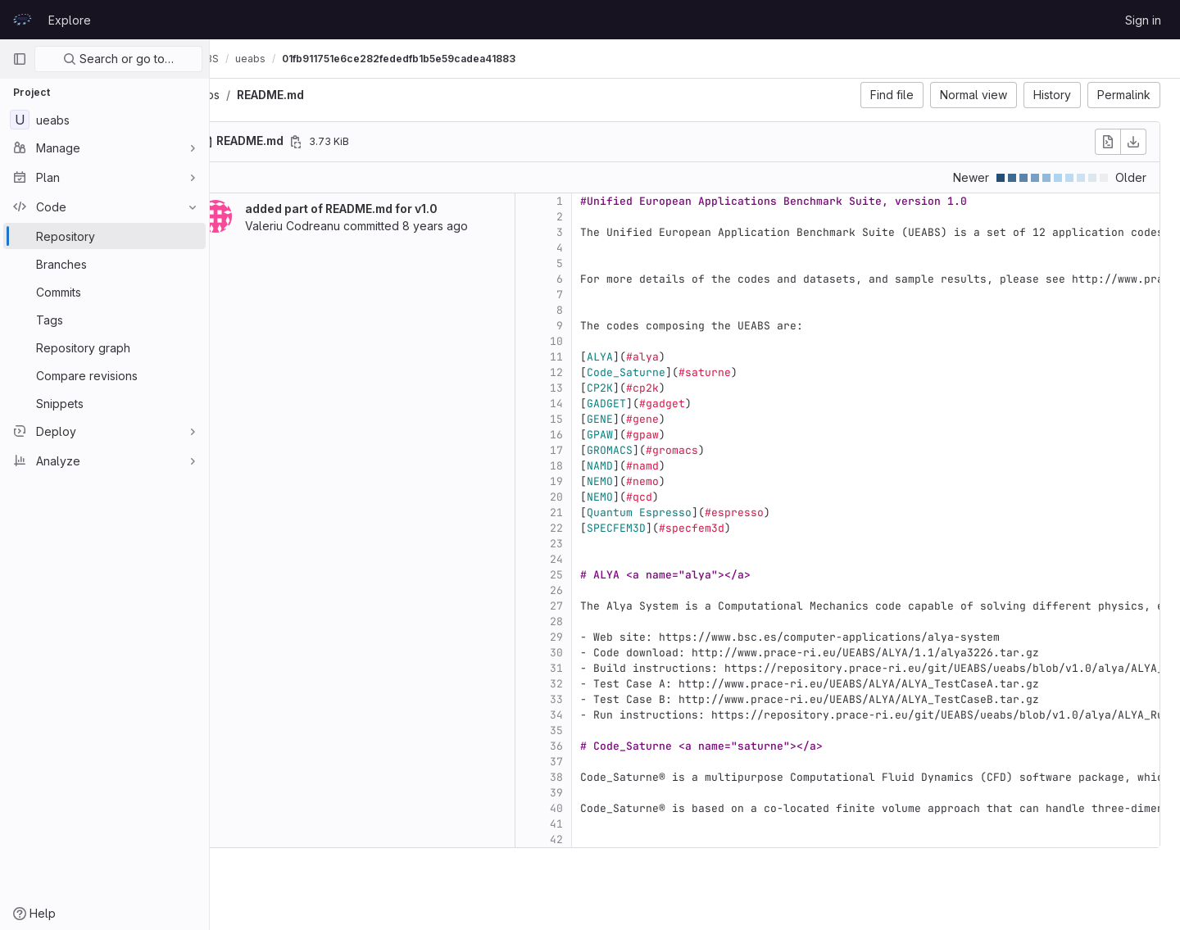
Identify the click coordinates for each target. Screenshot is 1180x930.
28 (599, 621)
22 (599, 528)
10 (599, 341)
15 (599, 419)
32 (599, 684)
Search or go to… (118, 59)
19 (599, 481)
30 (599, 653)
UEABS (245, 58)
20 (599, 497)
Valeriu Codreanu (336, 226)
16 (599, 435)
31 (599, 668)
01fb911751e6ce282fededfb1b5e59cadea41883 (442, 58)
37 (599, 762)
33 (599, 699)
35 (599, 730)
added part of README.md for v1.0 (384, 208)
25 (599, 575)
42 (599, 839)
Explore (69, 20)
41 (599, 824)
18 (599, 466)
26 (599, 590)
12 (599, 372)
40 (599, 808)
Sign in (1143, 20)
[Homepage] (22, 20)
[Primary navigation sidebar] (20, 59)
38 (599, 777)
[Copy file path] (339, 142)
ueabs (246, 95)
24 (599, 559)
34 (599, 715)
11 (599, 357)
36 (599, 746)
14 (599, 404)
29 (599, 637)
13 (599, 388)
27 (599, 606)
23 (599, 544)
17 (599, 450)
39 (599, 793)
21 (599, 512)
